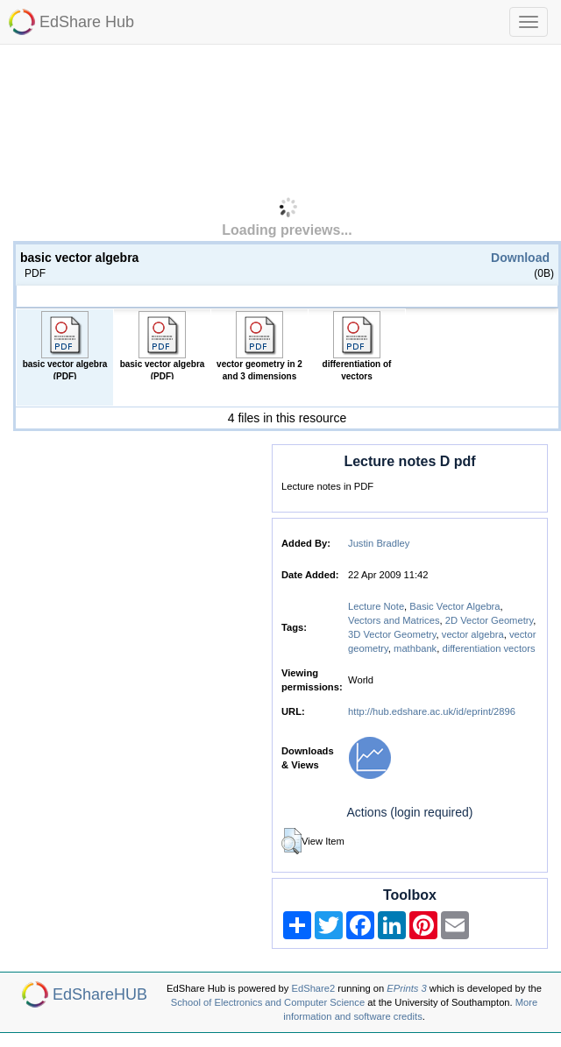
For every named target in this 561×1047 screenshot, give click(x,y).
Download (520, 258)
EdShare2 (314, 988)
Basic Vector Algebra (454, 606)
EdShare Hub (86, 22)
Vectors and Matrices (393, 620)
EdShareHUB (100, 994)
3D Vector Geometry (392, 634)
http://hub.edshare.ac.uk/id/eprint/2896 (431, 711)
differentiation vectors (488, 648)
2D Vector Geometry (489, 620)
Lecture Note (376, 606)
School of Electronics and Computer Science (268, 1002)
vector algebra (473, 634)
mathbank (415, 648)
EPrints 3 (406, 988)
